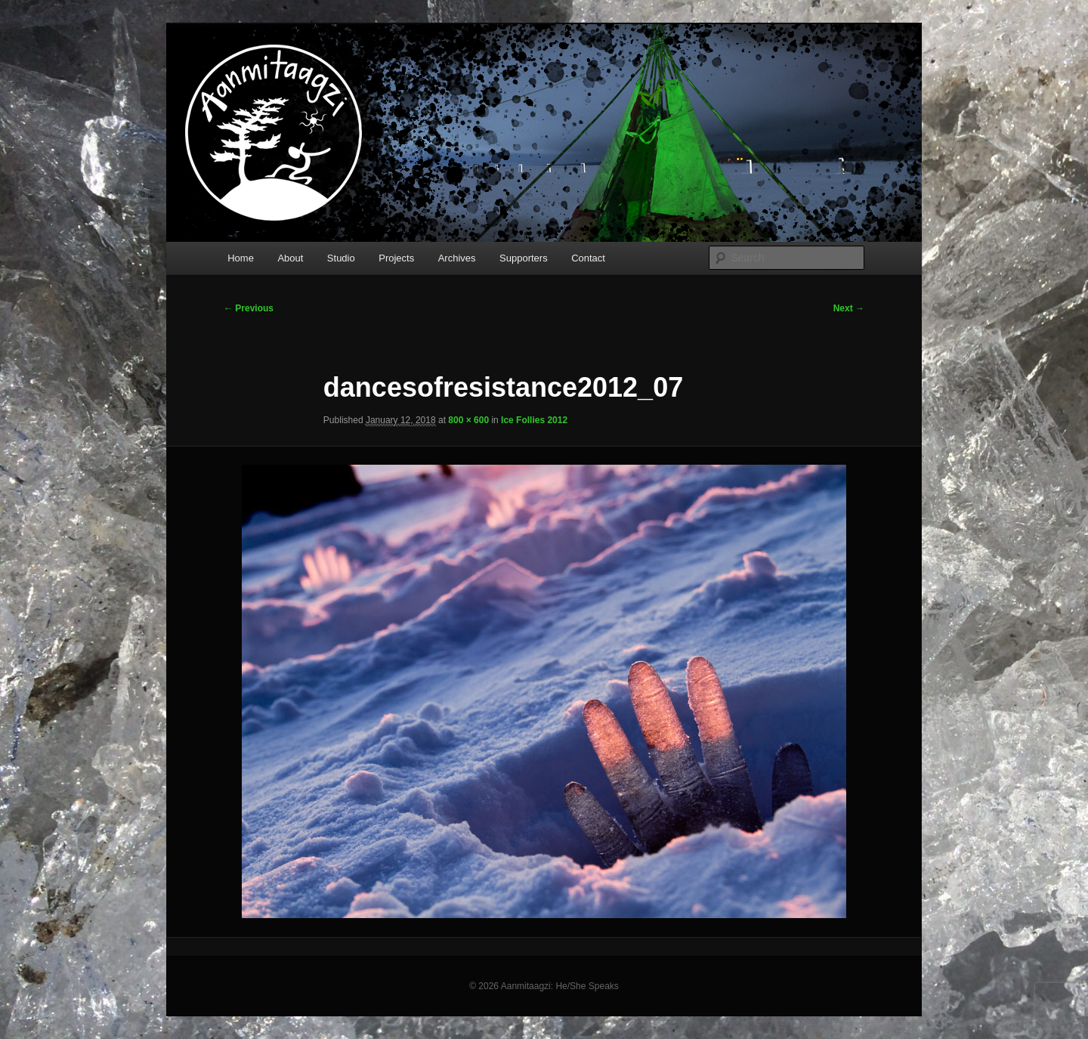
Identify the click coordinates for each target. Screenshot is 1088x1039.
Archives (457, 258)
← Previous (249, 308)
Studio (341, 258)
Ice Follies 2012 (534, 420)
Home (240, 258)
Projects (396, 258)
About (290, 258)
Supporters (523, 258)
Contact (588, 258)
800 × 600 (468, 420)
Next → (848, 308)
